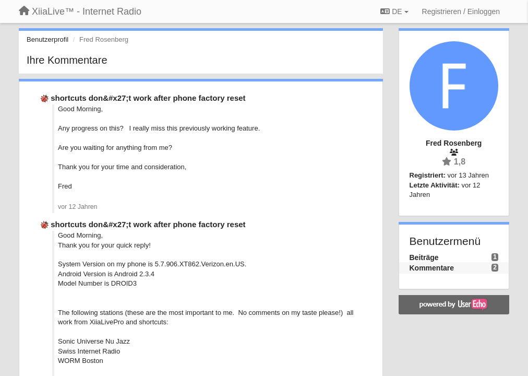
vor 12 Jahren (77, 206)
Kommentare (432, 268)
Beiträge (424, 257)
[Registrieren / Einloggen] (461, 11)
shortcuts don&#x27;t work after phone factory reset (148, 97)
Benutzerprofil (47, 39)
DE (394, 11)
